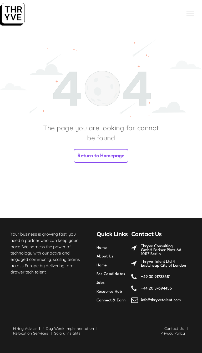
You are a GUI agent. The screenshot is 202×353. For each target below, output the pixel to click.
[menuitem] (116, 247)
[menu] (190, 13)
